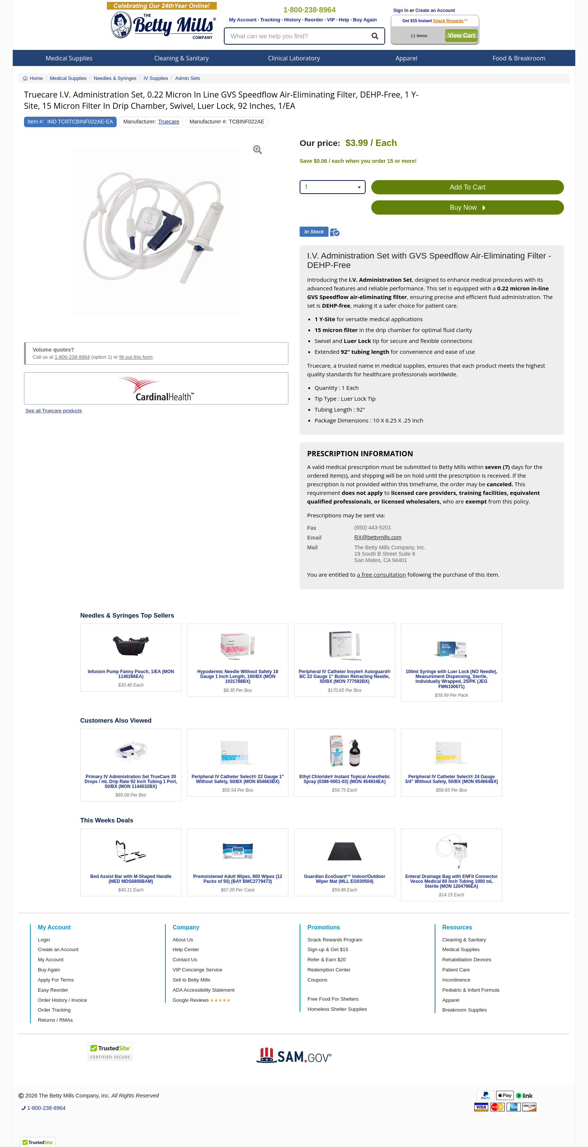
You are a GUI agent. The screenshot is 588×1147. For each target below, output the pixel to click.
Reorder (313, 20)
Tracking (270, 20)
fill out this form (136, 357)
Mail (312, 547)
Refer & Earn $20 (327, 959)
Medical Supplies (69, 58)
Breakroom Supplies (464, 1010)
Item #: (36, 122)
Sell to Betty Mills (191, 980)
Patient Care (456, 970)
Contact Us (185, 959)
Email (314, 538)
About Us (183, 940)
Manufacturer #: (208, 122)
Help (344, 20)
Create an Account (435, 10)
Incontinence (456, 980)
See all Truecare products (54, 410)
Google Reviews (191, 1000)
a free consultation (381, 574)
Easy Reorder (53, 990)
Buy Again (365, 20)
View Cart (461, 35)
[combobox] (333, 187)
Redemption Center (329, 970)
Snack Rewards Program (335, 940)
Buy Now (468, 208)
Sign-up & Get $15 (328, 949)
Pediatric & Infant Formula (471, 990)
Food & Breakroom (518, 58)
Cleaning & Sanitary (181, 58)
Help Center (186, 949)
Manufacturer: (139, 122)
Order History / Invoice (62, 1000)
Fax (311, 528)
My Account (242, 20)
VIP (331, 20)
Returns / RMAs (55, 1020)
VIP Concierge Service (197, 970)
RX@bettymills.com (378, 537)
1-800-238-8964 (72, 357)
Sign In (400, 10)
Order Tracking (54, 1010)
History (292, 20)
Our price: (320, 143)
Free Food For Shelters (333, 999)
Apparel (406, 58)
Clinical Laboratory (294, 58)
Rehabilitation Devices (466, 959)
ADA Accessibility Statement (204, 990)
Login (44, 940)
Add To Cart (468, 187)
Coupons (317, 980)
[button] (33, 231)
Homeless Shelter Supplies (337, 1009)
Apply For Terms (56, 980)
